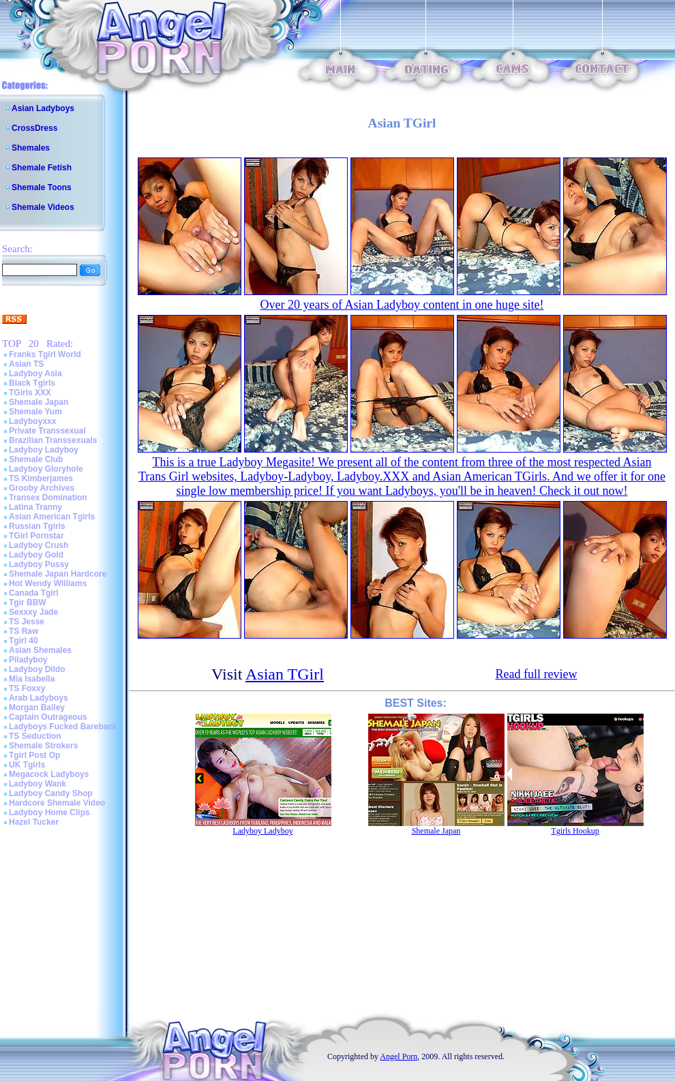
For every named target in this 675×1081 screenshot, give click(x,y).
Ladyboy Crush (38, 545)
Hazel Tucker (34, 822)
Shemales (31, 148)
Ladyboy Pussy (39, 564)
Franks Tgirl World (45, 354)
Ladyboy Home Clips (49, 812)
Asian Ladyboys (43, 108)
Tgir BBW (27, 602)
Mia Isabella (32, 679)
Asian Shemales (40, 650)
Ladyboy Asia (35, 373)
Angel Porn (398, 1056)
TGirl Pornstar (36, 535)
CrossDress (34, 128)
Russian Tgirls (37, 526)
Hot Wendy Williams (48, 583)
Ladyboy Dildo (37, 669)
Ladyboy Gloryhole (46, 469)
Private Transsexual (47, 431)
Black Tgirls (32, 383)
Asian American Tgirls (52, 516)
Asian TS (26, 364)
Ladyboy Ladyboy (43, 450)
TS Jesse (26, 621)
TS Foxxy (27, 688)
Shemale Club (36, 459)
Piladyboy (28, 660)
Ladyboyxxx (32, 421)
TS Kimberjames (41, 478)
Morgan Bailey (37, 707)
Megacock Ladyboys (49, 774)
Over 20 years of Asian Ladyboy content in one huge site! (402, 304)
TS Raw (23, 631)
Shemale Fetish (42, 167)
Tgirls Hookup (575, 831)
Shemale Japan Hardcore (57, 574)
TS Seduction (35, 736)
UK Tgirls (27, 765)
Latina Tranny (35, 507)
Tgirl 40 (23, 640)
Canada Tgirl (34, 593)
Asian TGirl (284, 674)
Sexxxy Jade (33, 612)
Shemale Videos (43, 207)
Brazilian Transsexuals (53, 440)
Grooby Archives (41, 488)
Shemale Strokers (43, 745)
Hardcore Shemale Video (57, 803)
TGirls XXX (30, 392)
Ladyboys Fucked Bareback (63, 726)
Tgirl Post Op (34, 755)
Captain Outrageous (48, 717)
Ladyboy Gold (36, 555)
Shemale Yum (35, 411)
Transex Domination (48, 497)
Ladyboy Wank (37, 784)
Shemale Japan (38, 402)
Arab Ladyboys (38, 698)
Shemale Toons (42, 187)
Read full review (537, 674)
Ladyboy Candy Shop (51, 793)
